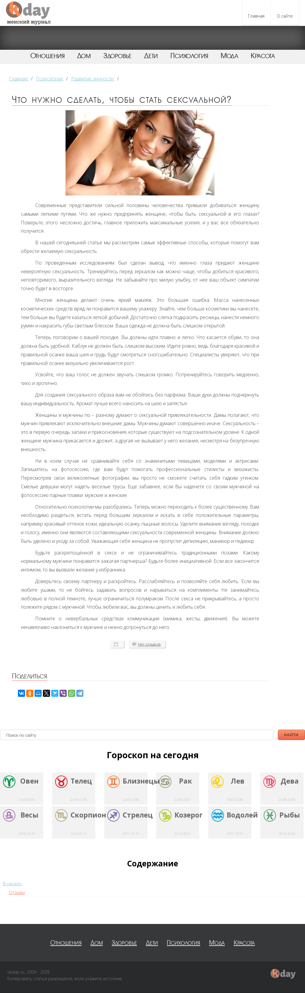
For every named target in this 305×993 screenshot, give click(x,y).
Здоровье (117, 56)
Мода (229, 56)
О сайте (285, 16)
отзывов (149, 644)
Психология (189, 56)
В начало (12, 883)
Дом (84, 56)
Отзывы (17, 892)
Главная (256, 16)
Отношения (47, 56)
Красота (263, 56)
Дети (151, 56)
